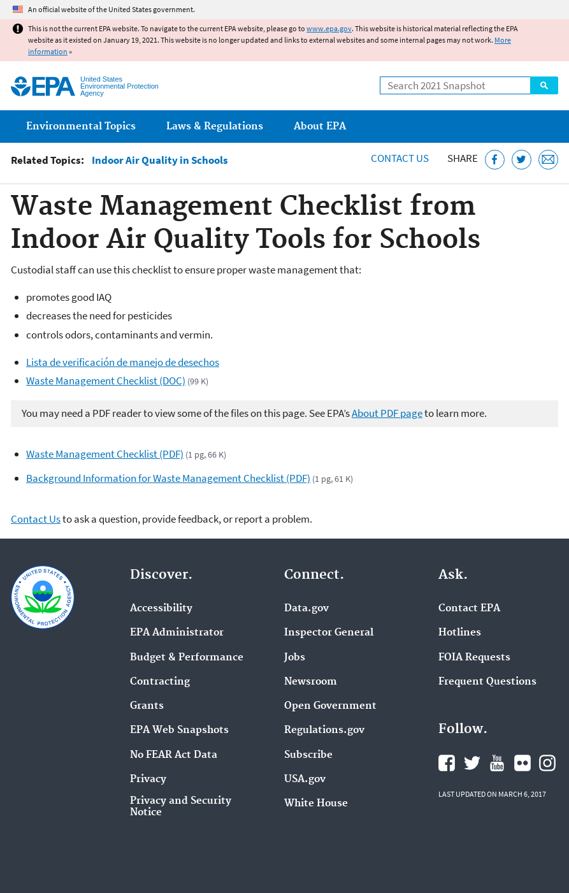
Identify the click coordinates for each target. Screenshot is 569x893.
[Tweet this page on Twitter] (521, 160)
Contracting (160, 682)
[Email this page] (548, 160)
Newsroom (310, 682)
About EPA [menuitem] (320, 126)
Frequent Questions (487, 682)
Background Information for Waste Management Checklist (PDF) (168, 478)
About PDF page (387, 413)
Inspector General (328, 633)
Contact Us (400, 158)
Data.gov (306, 608)
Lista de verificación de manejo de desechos (122, 362)
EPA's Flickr (522, 763)
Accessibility (161, 608)
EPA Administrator (177, 633)
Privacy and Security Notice (180, 806)
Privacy (148, 779)
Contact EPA (469, 608)
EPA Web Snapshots (179, 730)
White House (316, 804)
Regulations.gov (324, 730)
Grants (147, 706)
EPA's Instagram (547, 763)
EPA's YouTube (497, 763)
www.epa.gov (329, 28)
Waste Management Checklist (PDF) (105, 454)
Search (544, 85)
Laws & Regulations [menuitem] (214, 126)
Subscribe (308, 755)
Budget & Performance (186, 658)
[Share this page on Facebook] (495, 160)
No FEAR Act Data (173, 755)
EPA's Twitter (472, 763)
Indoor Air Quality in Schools (160, 160)
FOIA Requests (474, 658)
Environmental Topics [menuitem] (81, 126)
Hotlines (459, 633)
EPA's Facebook (446, 763)
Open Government (330, 706)
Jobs (294, 658)
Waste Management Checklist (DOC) (105, 381)
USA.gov (305, 779)
